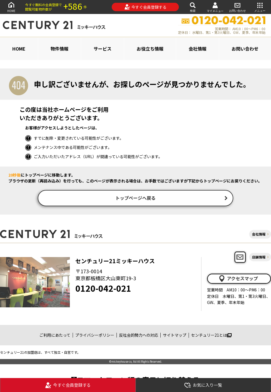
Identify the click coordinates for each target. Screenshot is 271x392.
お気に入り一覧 (203, 385)
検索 (193, 6)
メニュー (260, 6)
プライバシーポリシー (94, 336)
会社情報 (197, 48)
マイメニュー (215, 7)
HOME (11, 7)
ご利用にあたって (54, 336)
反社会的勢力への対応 (138, 336)
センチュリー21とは (211, 336)
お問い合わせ (237, 6)
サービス (102, 48)
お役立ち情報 (150, 48)
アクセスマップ (238, 279)
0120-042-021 (103, 289)
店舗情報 (258, 257)
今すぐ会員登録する (145, 7)
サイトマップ (174, 336)
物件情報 (59, 48)
